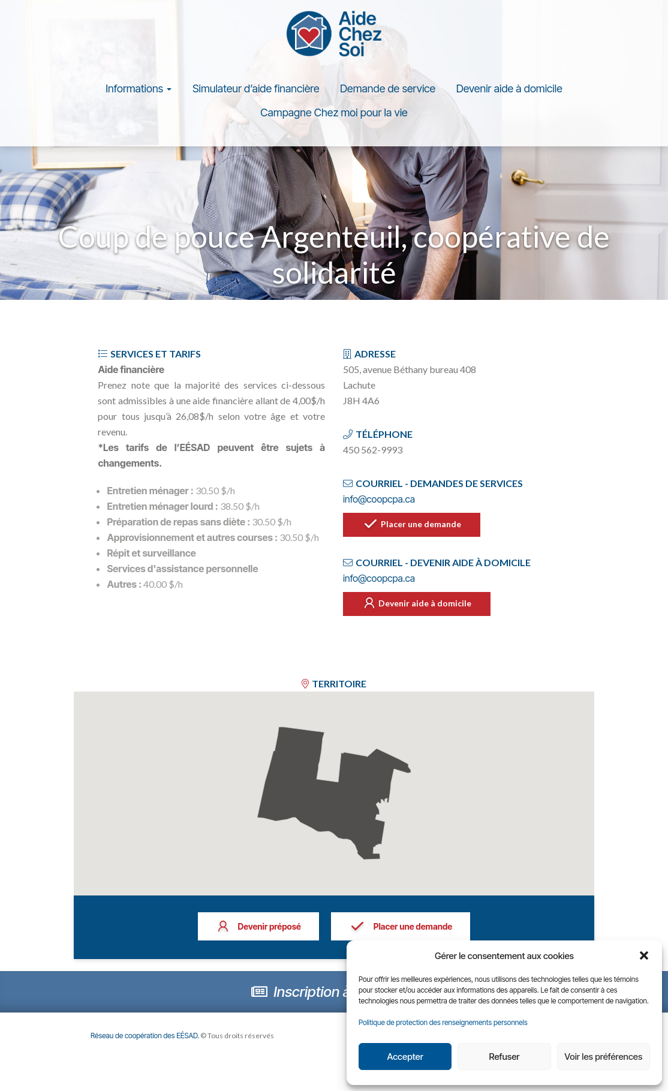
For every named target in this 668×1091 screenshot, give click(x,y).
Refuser (504, 1056)
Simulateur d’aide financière (256, 92)
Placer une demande (413, 529)
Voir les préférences (603, 1056)
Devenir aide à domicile (509, 92)
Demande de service (387, 92)
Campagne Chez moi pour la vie (333, 116)
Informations (138, 92)
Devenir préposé (257, 931)
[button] (644, 955)
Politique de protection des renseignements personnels (443, 1022)
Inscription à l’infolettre (334, 995)
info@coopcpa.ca (379, 503)
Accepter (405, 1056)
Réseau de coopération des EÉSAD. (147, 1039)
